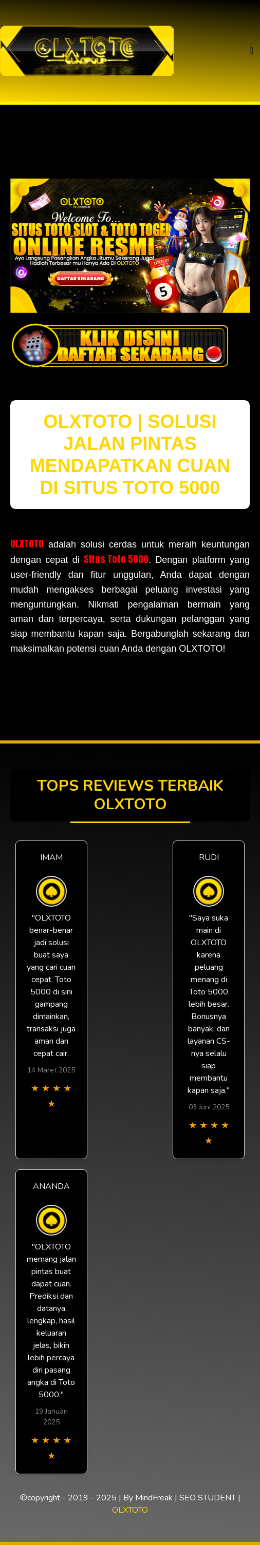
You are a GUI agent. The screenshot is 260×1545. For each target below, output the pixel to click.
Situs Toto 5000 (116, 559)
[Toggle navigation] (251, 51)
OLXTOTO (27, 544)
